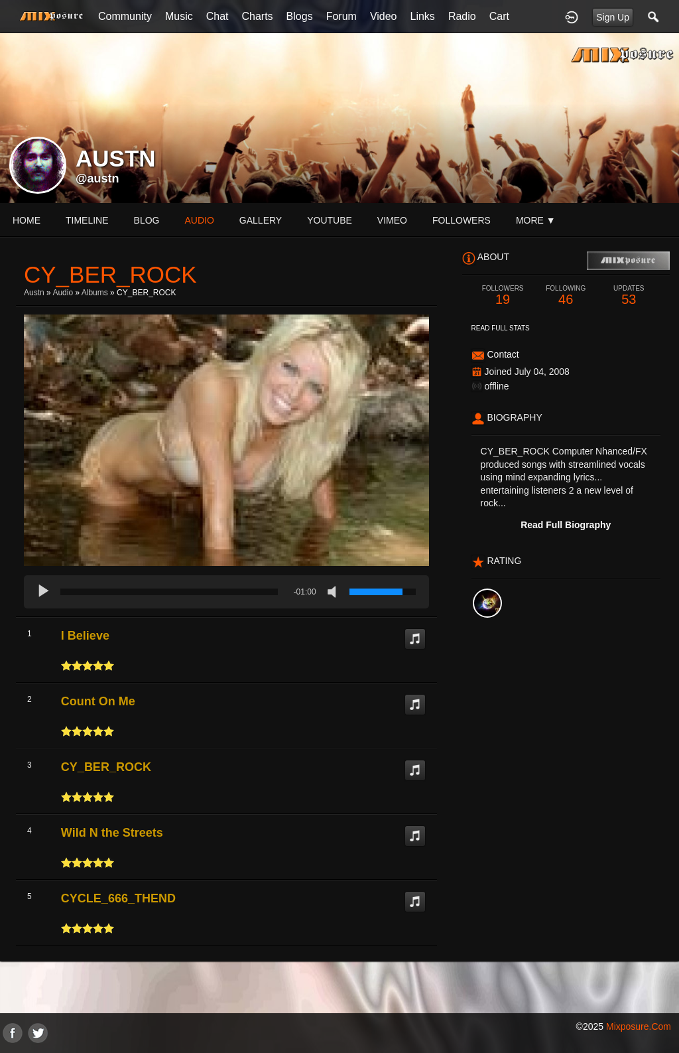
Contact (503, 354)
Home (26, 220)
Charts (257, 16)
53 (628, 296)
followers (461, 220)
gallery (260, 220)
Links (422, 16)
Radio (462, 16)
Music (179, 16)
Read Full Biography (566, 525)
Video (383, 16)
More (536, 220)
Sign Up (612, 17)
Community (125, 16)
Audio (62, 292)
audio (199, 220)
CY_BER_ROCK (106, 767)
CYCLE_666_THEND (118, 898)
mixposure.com (638, 1026)
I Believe (85, 635)
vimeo (392, 220)
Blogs (299, 16)
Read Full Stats (500, 328)
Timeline (87, 220)
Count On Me (98, 701)
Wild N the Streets (112, 832)
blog (147, 220)
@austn (97, 178)
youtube (329, 220)
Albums (95, 292)
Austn (34, 292)
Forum (341, 16)
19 (502, 296)
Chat (217, 16)
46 (565, 296)
